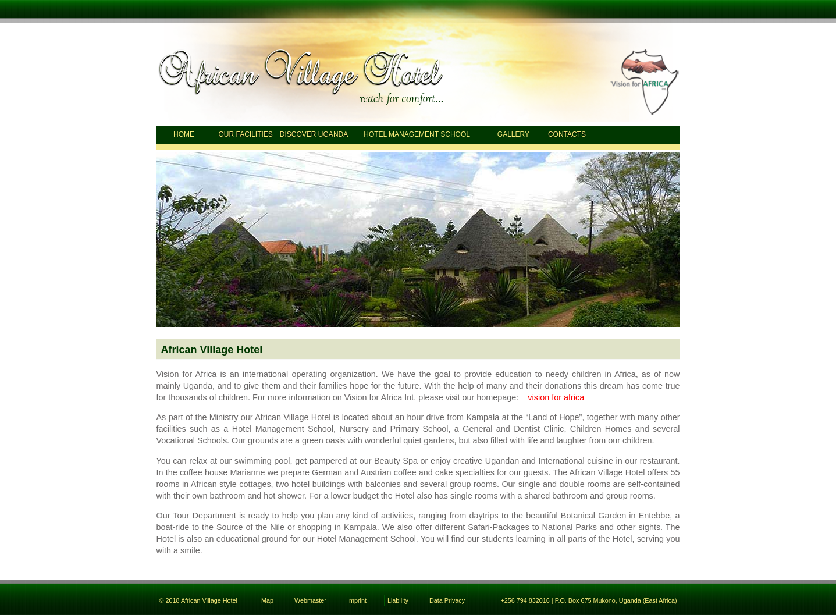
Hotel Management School (417, 134)
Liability (397, 600)
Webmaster (310, 600)
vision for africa (556, 397)
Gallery (513, 134)
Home (183, 134)
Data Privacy (447, 600)
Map (267, 600)
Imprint (357, 600)
